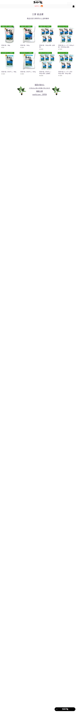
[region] (69, 3)
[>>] (57, 709)
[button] (73, 6)
